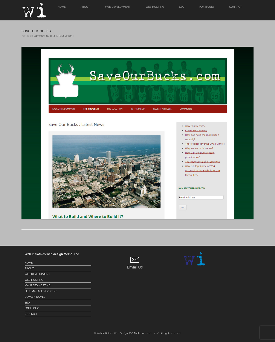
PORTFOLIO (206, 6)
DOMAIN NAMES (35, 296)
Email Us (135, 267)
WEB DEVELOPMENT (118, 6)
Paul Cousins (66, 35)
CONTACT (235, 6)
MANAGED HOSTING (37, 285)
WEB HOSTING (155, 6)
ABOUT (85, 6)
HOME (62, 6)
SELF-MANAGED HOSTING (41, 291)
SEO (181, 6)
